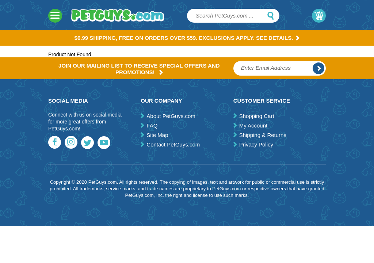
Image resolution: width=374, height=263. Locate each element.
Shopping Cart (256, 116)
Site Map (157, 135)
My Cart (318, 15)
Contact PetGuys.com (173, 144)
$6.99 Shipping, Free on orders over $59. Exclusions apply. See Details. (187, 38)
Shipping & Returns (262, 135)
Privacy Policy (256, 144)
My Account (253, 125)
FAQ (151, 125)
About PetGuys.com (170, 116)
